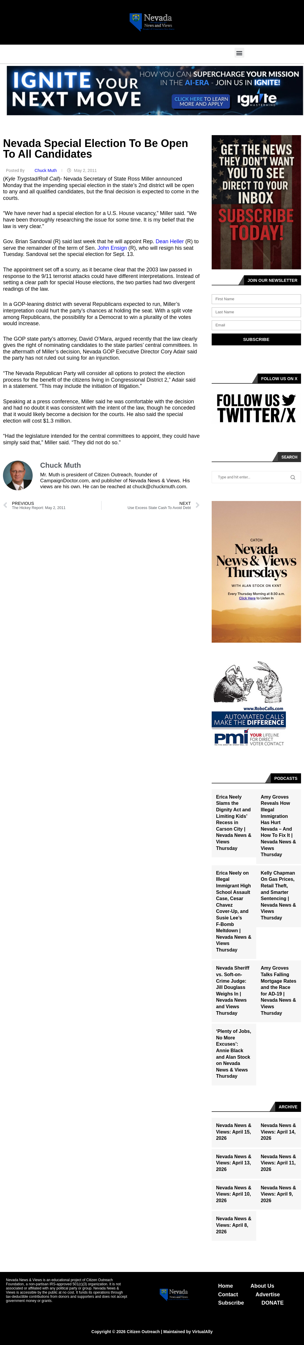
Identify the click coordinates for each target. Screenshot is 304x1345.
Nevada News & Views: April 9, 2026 (278, 1194)
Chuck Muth (46, 170)
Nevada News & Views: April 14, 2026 (278, 1132)
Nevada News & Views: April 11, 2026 (278, 1163)
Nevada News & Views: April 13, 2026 (233, 1163)
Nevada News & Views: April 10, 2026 (233, 1194)
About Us (262, 1286)
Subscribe (231, 1303)
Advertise (268, 1294)
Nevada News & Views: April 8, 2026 (233, 1225)
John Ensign (112, 248)
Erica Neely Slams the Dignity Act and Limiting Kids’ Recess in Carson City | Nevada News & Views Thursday (233, 822)
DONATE (273, 1303)
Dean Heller (170, 241)
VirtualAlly (202, 1331)
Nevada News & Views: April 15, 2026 (233, 1132)
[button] (239, 53)
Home (225, 1286)
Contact (228, 1294)
